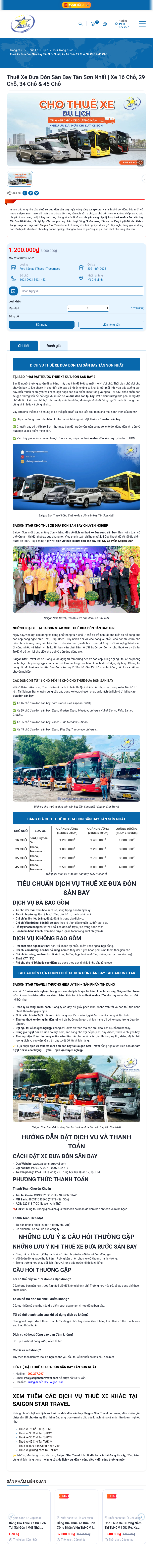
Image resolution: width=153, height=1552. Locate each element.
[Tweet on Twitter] (36, 192)
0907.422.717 (59, 1167)
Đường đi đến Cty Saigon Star (44, 1382)
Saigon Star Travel (51, 225)
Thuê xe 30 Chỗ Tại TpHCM (35, 1433)
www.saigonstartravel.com (49, 1163)
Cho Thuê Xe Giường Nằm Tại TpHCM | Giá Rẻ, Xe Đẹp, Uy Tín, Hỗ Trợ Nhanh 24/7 (123, 1525)
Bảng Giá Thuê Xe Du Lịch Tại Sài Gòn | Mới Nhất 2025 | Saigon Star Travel (27, 1525)
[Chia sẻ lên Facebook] (25, 192)
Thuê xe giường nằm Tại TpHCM (38, 1450)
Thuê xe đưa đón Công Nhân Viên (39, 1445)
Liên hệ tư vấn (111, 324)
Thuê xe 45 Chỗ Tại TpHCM (35, 1441)
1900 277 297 (124, 25)
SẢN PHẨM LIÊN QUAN (26, 1481)
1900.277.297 (39, 1167)
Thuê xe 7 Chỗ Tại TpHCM (35, 1429)
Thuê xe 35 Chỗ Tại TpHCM (35, 1437)
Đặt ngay (41, 324)
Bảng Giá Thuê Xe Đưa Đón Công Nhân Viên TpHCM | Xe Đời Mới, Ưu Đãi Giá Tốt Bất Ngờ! (76, 1525)
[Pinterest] (30, 192)
